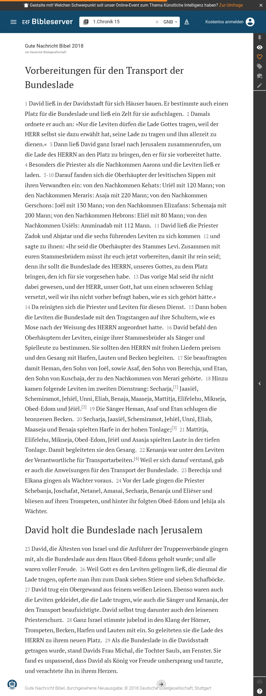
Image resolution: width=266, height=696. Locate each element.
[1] (175, 387)
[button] (261, 5)
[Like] (259, 57)
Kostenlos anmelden (224, 21)
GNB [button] (171, 22)
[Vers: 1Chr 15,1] (259, 47)
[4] (136, 458)
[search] (124, 21)
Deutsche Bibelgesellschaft (48, 52)
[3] (174, 428)
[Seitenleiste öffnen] (259, 383)
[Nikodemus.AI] (12, 684)
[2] (83, 407)
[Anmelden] (250, 22)
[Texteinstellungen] (186, 22)
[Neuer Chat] (259, 76)
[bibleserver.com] (47, 22)
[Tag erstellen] (259, 66)
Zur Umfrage (231, 5)
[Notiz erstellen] (259, 85)
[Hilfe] (259, 691)
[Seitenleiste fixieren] (259, 38)
